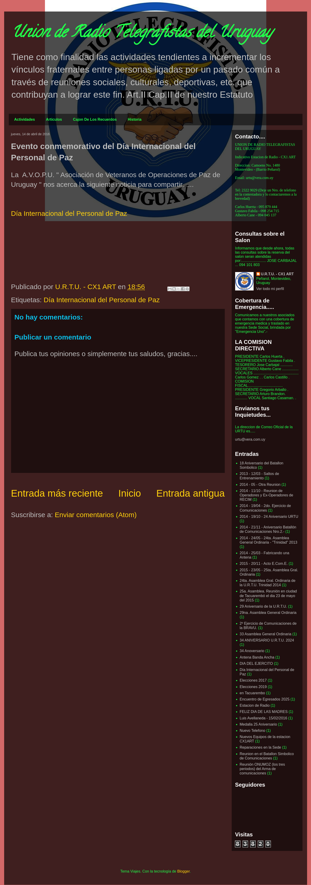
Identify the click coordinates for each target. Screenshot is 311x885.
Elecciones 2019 (253, 687)
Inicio (129, 493)
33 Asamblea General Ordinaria (265, 634)
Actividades (24, 119)
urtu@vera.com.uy (250, 439)
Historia (135, 119)
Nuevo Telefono (252, 731)
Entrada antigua (190, 493)
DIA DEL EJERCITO (256, 663)
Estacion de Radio (255, 705)
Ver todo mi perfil (270, 289)
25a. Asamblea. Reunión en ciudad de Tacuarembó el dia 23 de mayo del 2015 (268, 595)
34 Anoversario (252, 651)
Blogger (183, 871)
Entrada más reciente (57, 493)
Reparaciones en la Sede (260, 747)
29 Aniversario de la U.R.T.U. (263, 606)
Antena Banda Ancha (257, 657)
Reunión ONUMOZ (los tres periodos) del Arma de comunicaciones (262, 768)
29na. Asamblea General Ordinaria (268, 613)
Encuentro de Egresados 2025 (265, 699)
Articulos (54, 119)
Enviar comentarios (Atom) (96, 515)
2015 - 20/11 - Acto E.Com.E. (264, 564)
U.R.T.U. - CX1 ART (277, 274)
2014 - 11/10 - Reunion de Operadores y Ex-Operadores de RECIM (266, 495)
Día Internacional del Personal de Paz (69, 213)
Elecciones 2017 (253, 680)
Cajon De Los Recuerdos (95, 119)
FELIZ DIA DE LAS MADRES (264, 712)
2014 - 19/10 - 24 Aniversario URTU (269, 517)
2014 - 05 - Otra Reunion (260, 484)
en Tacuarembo (252, 693)
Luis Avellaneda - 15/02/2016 (263, 718)
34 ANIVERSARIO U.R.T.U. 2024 (267, 640)
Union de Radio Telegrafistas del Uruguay (141, 33)
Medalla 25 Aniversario (258, 724)
